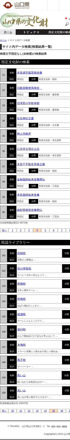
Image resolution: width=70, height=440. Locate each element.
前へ (4, 230)
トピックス (30, 32)
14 (45, 410)
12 (29, 410)
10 (12, 410)
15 (53, 410)
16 (61, 410)
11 (20, 410)
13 (37, 410)
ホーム (8, 32)
